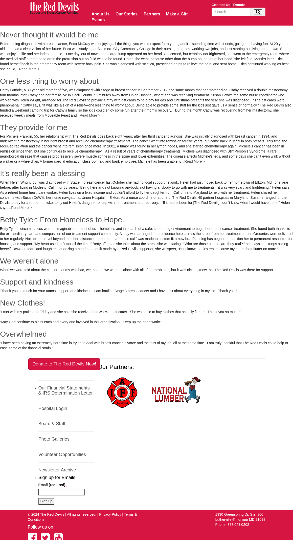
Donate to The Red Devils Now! (64, 363)
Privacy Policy (110, 514)
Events (98, 20)
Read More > (29, 69)
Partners (152, 14)
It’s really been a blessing (42, 173)
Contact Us (221, 5)
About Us (100, 14)
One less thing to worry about (49, 81)
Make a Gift (177, 14)
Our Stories (127, 14)
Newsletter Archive (57, 469)
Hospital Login (52, 408)
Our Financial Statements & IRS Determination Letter (65, 390)
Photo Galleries (54, 439)
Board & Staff (51, 423)
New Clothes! (22, 303)
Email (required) (52, 485)
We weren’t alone (29, 261)
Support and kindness (36, 282)
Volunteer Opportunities (62, 454)
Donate (239, 5)
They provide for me (33, 127)
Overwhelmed (23, 334)
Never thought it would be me (49, 35)
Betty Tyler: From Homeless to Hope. (62, 219)
